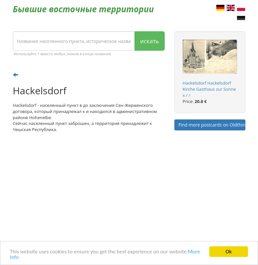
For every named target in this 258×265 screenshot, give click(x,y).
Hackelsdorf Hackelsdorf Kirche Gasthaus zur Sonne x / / (209, 89)
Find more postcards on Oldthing (212, 125)
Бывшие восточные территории (83, 9)
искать (149, 41)
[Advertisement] (89, 187)
